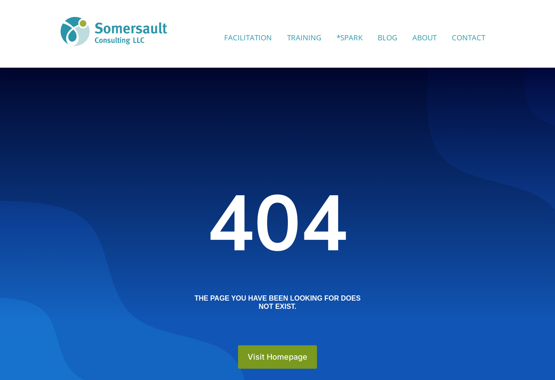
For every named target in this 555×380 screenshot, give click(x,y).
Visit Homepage (277, 356)
